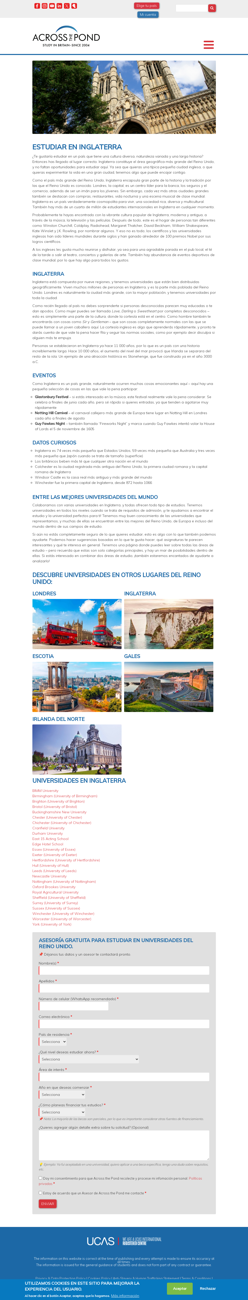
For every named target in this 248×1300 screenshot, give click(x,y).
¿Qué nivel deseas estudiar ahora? (67, 1052)
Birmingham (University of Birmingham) (64, 796)
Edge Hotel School (47, 844)
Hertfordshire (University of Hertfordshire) (66, 860)
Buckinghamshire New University (59, 812)
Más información (125, 1295)
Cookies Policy (99, 1278)
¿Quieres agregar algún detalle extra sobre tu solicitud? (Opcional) (94, 1127)
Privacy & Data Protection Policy (60, 1278)
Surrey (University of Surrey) (55, 903)
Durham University (47, 833)
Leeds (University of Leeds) (54, 871)
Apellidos (46, 981)
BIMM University (45, 790)
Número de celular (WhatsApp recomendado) (77, 999)
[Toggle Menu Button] (209, 45)
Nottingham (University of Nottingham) (64, 881)
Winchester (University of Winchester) (63, 913)
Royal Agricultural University (55, 892)
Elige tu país (147, 5)
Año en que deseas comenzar (64, 1087)
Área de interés (51, 1069)
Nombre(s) (47, 963)
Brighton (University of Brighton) (58, 801)
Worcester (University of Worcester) (61, 919)
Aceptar (180, 1288)
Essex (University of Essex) (53, 849)
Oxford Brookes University (53, 887)
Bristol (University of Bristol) (54, 806)
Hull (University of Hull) (50, 865)
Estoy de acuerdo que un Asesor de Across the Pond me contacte (93, 1193)
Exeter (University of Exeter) (54, 854)
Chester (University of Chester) (57, 817)
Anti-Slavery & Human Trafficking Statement (146, 1278)
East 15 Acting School (50, 838)
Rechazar (208, 1289)
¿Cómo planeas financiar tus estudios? (71, 1105)
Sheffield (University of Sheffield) (59, 897)
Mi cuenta (148, 14)
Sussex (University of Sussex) (56, 908)
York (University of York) (51, 924)
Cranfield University (48, 828)
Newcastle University (49, 876)
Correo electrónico (54, 1016)
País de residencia (54, 1034)
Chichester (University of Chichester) (61, 822)
